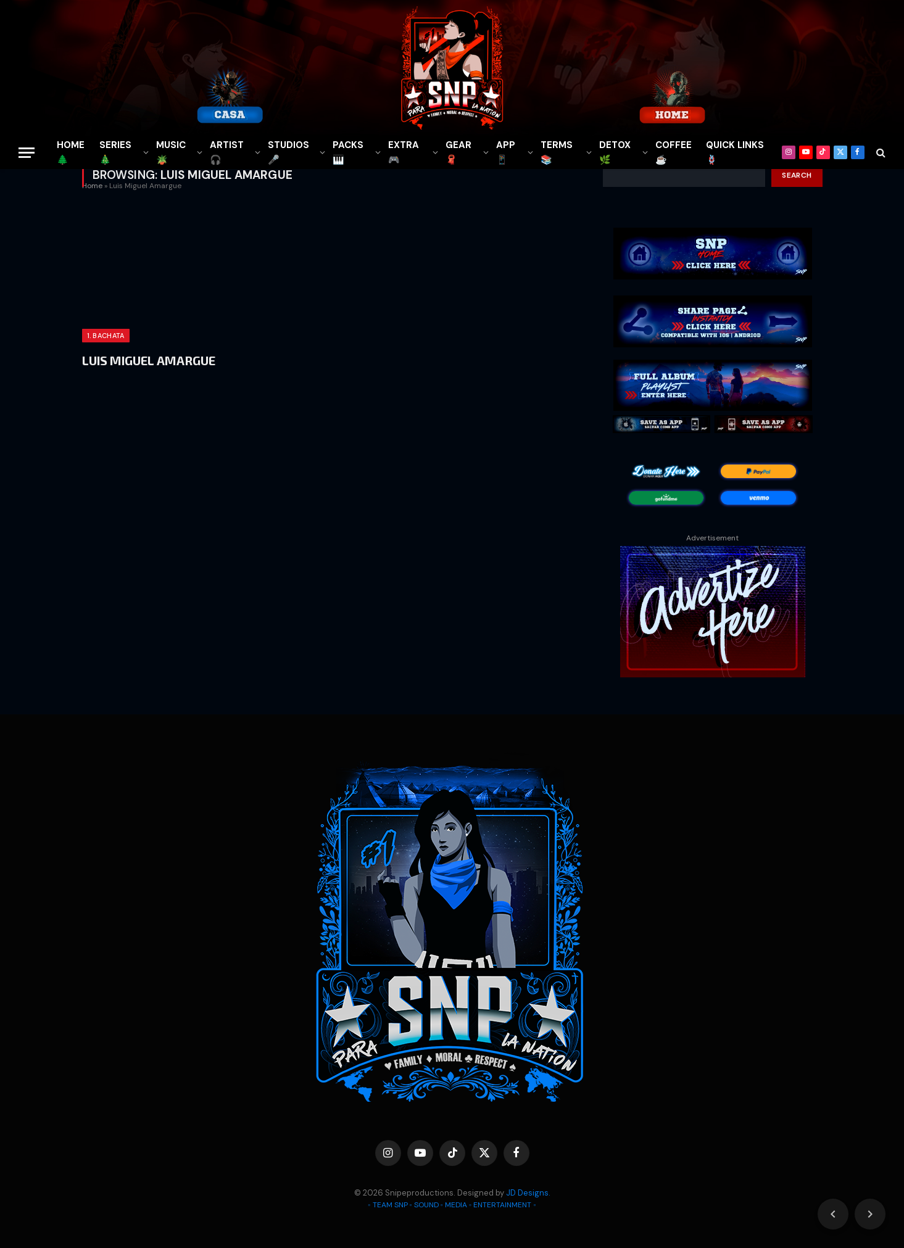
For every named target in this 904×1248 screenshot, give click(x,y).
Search (796, 175)
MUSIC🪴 (171, 152)
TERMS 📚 (557, 152)
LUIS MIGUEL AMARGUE (148, 360)
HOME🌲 (71, 152)
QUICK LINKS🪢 (735, 152)
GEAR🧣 (458, 152)
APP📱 (505, 152)
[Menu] (27, 153)
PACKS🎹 (348, 152)
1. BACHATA (106, 335)
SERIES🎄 (115, 152)
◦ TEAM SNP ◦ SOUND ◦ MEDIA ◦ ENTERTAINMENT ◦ (452, 1205)
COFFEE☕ (673, 152)
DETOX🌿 (615, 152)
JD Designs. (528, 1193)
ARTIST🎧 (227, 152)
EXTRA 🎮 (403, 152)
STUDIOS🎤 (288, 152)
